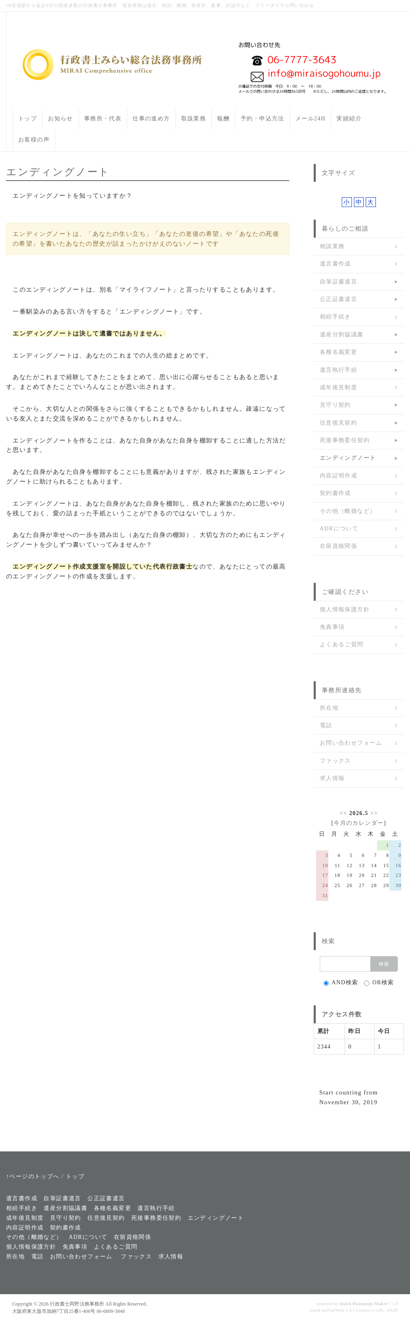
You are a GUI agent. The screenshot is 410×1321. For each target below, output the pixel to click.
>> (374, 813)
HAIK (392, 1310)
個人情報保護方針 (345, 609)
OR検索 (379, 982)
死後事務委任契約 (345, 440)
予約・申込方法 (262, 119)
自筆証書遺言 (338, 282)
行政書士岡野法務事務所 (77, 1304)
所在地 (329, 708)
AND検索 (340, 982)
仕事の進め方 (151, 119)
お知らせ (60, 119)
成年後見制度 (338, 387)
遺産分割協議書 (342, 334)
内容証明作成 (338, 476)
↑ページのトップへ (33, 1176)
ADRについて (339, 528)
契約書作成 (335, 493)
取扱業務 (193, 119)
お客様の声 (34, 140)
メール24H (310, 119)
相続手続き (335, 317)
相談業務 (332, 246)
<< (343, 813)
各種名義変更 (338, 352)
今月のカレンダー (359, 823)
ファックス (335, 761)
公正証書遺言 (338, 299)
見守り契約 (335, 405)
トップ (27, 119)
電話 (326, 725)
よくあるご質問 (342, 644)
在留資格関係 (338, 546)
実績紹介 (349, 119)
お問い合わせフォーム (351, 743)
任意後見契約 (338, 423)
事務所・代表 (102, 119)
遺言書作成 (335, 264)
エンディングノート (348, 458)
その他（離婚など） (348, 511)
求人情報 (332, 778)
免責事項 (332, 627)
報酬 (223, 119)
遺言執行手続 (338, 370)
